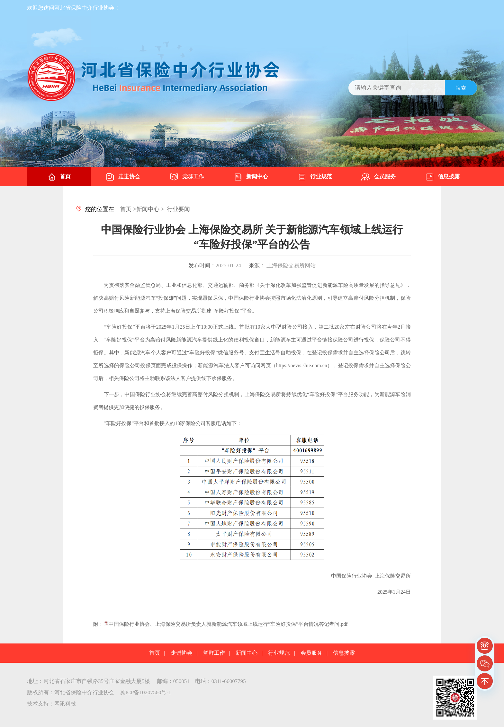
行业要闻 (178, 209)
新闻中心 (250, 177)
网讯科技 (65, 704)
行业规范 (314, 177)
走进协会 (122, 177)
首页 (59, 177)
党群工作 (186, 177)
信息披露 (442, 177)
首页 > (128, 209)
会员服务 (378, 177)
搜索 (461, 88)
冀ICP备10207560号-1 (145, 692)
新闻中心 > (150, 209)
